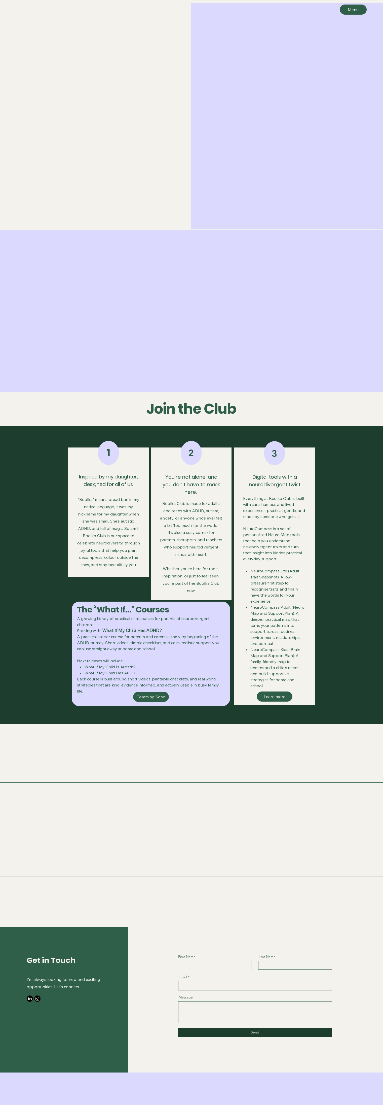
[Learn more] (274, 697)
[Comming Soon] (151, 697)
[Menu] (353, 10)
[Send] (255, 1032)
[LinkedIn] (30, 998)
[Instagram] (37, 998)
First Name (187, 956)
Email (183, 977)
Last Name (267, 956)
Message (186, 997)
